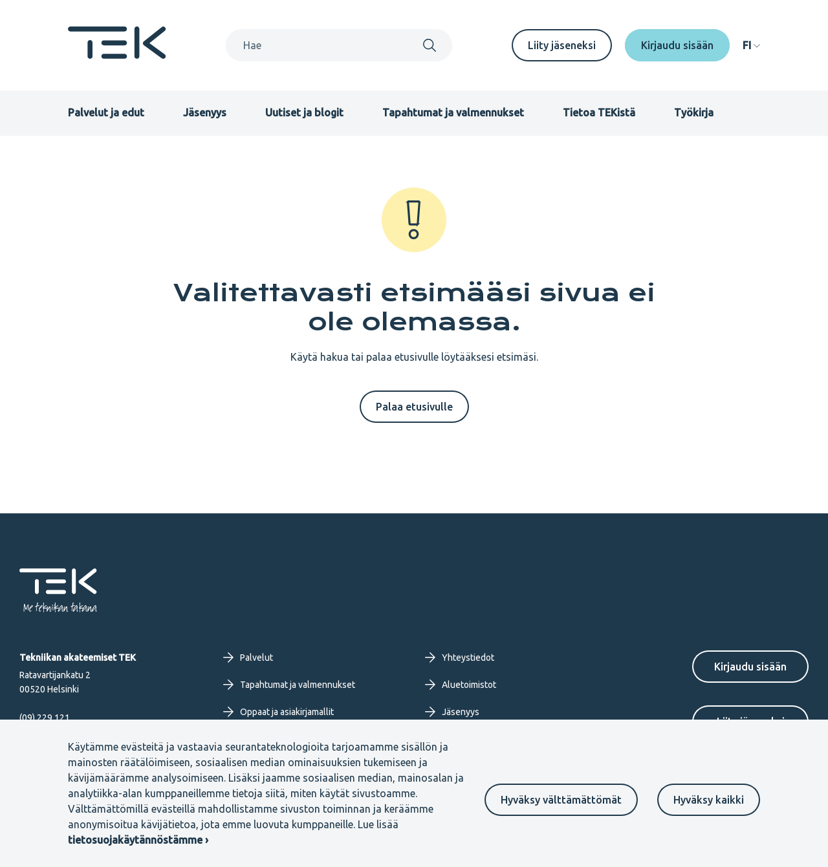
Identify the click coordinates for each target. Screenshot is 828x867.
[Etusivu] (117, 55)
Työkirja (694, 112)
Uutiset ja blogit (304, 112)
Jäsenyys (204, 112)
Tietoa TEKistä (599, 112)
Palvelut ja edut (106, 112)
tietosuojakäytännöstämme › (138, 840)
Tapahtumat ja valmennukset (453, 112)
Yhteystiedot (459, 657)
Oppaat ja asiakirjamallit (278, 712)
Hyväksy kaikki (708, 800)
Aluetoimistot (460, 685)
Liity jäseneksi (562, 45)
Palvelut (248, 657)
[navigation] (751, 45)
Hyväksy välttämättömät (561, 800)
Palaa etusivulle (414, 406)
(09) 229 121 (44, 717)
